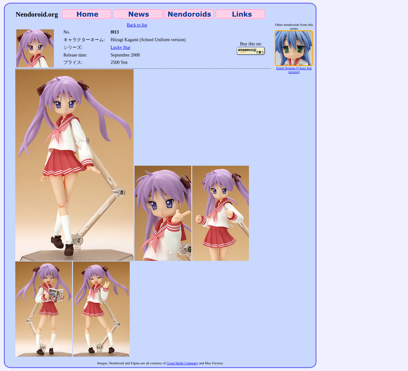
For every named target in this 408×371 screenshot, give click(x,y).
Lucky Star (120, 47)
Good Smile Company (182, 363)
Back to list (137, 25)
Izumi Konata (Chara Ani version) (294, 68)
